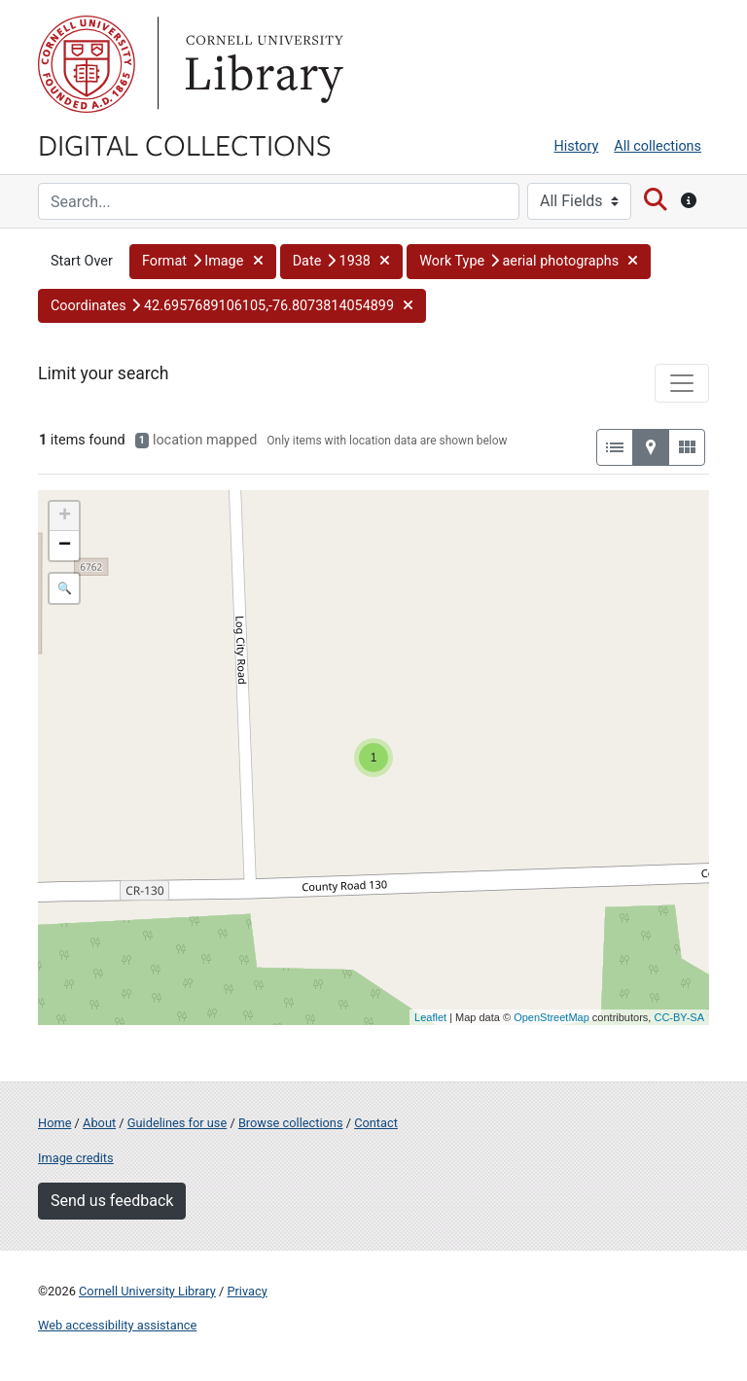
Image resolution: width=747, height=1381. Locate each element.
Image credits (76, 1158)
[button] (202, 261)
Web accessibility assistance (117, 1325)
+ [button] (64, 516)
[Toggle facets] (682, 383)
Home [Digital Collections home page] (54, 1122)
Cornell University (86, 64)
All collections (657, 146)
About (99, 1122)
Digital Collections (185, 143)
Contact (376, 1122)
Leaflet (430, 1017)
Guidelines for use (177, 1122)
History (576, 146)
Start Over (82, 261)
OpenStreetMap (551, 1017)
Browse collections (290, 1122)
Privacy (247, 1291)
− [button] (64, 545)
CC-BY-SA (679, 1017)
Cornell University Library (147, 1291)
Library (261, 64)
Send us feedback (112, 1200)
